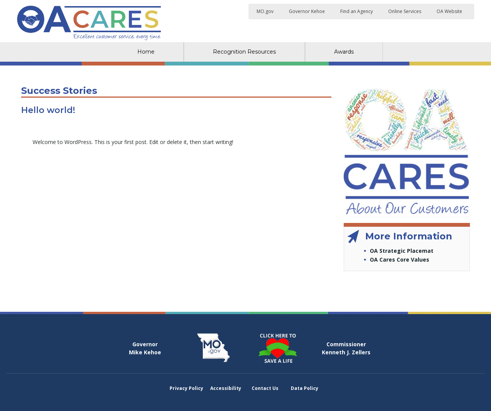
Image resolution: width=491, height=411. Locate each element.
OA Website (449, 11)
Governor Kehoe (307, 11)
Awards (344, 51)
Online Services (404, 11)
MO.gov (265, 11)
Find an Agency (356, 11)
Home (146, 51)
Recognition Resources (244, 51)
